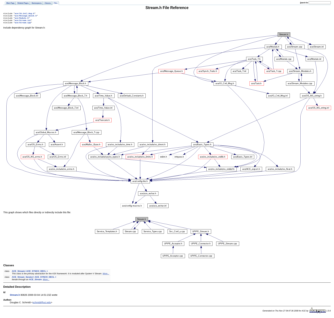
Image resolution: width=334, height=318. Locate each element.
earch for (304, 3)
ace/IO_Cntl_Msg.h (24, 13)
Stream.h (15, 296)
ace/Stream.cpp (23, 24)
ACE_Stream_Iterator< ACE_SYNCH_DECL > (34, 278)
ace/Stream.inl (23, 21)
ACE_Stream (35, 281)
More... (106, 275)
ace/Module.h (22, 19)
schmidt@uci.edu (42, 304)
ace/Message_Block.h (26, 16)
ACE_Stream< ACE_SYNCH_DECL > (30, 272)
